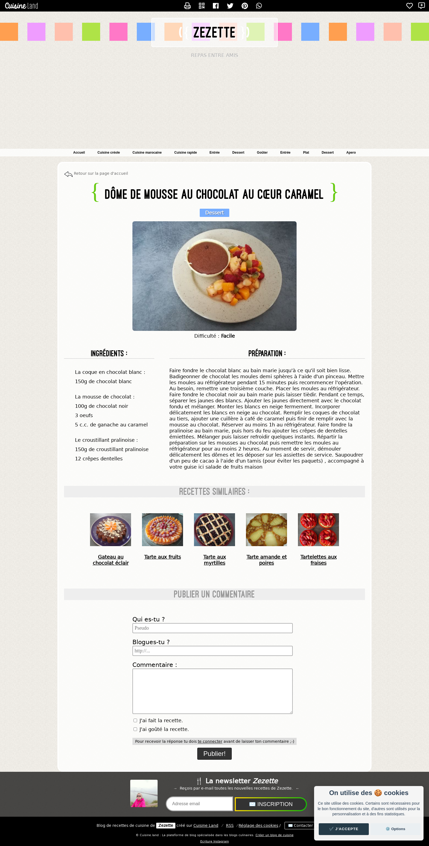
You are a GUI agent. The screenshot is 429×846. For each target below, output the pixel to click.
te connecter (210, 741)
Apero (351, 152)
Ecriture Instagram (214, 841)
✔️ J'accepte (344, 829)
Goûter (262, 152)
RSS (230, 825)
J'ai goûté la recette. (161, 729)
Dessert (328, 152)
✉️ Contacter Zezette (308, 825)
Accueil (79, 152)
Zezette (215, 32)
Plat (306, 152)
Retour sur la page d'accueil (101, 173)
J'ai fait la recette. (158, 721)
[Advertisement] (214, 105)
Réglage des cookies (258, 825)
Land (205, 825)
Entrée (285, 152)
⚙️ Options (395, 829)
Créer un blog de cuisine (275, 835)
